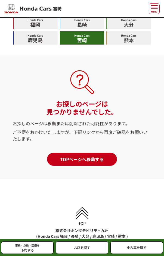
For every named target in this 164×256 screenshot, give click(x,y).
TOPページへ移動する (82, 159)
